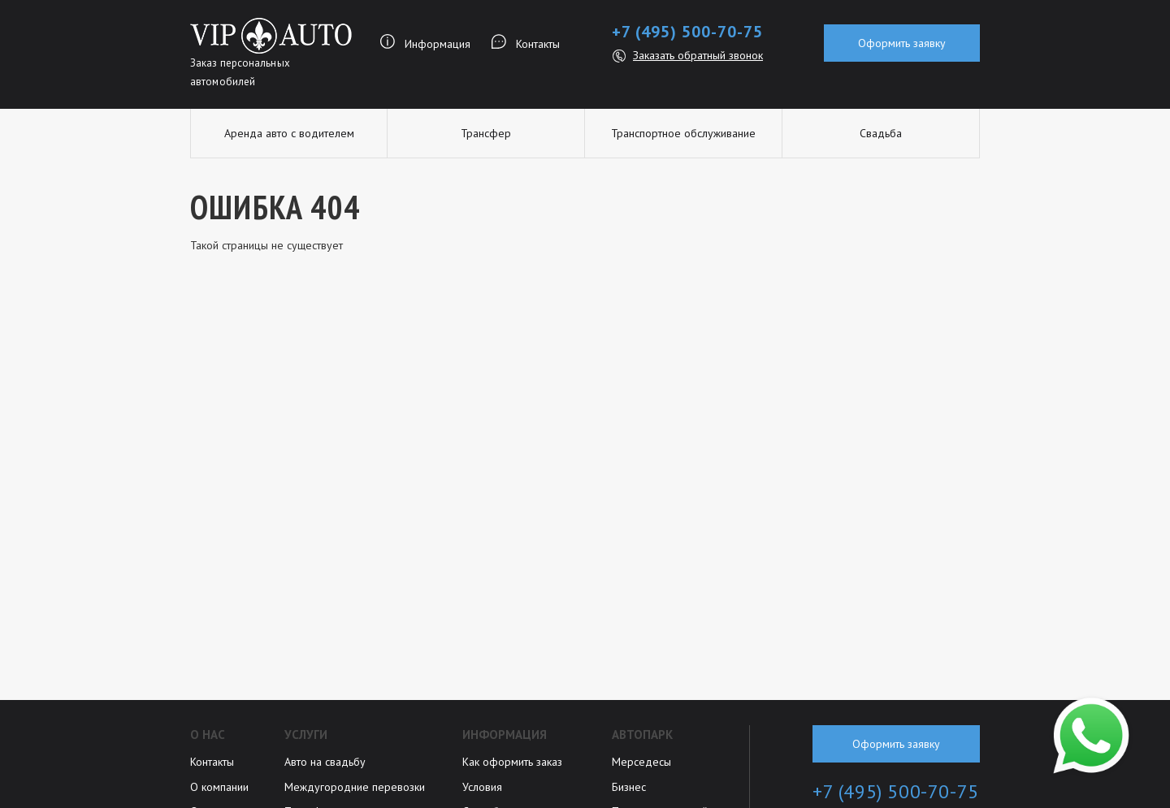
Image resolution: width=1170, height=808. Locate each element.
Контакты (538, 44)
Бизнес (629, 787)
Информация (437, 44)
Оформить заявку (902, 43)
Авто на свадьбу (325, 761)
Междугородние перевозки (354, 787)
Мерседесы (641, 761)
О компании (219, 787)
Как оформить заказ (512, 761)
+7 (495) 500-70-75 (687, 31)
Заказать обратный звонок (698, 55)
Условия (482, 787)
